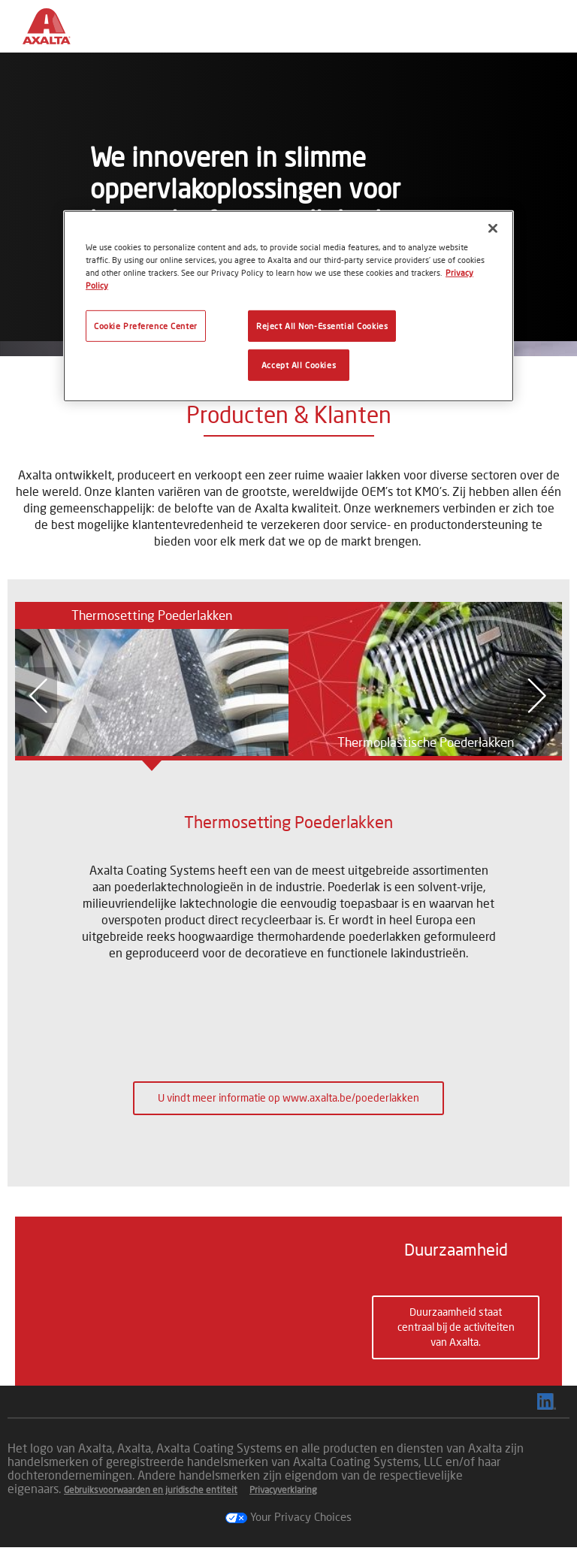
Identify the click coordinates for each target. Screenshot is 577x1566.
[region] (288, 305)
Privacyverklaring (283, 1508)
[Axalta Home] (54, 38)
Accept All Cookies (298, 365)
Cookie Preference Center (146, 326)
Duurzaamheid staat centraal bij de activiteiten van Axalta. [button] (456, 1336)
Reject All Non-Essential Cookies (322, 326)
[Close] (492, 227)
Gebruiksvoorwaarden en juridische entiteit (150, 1508)
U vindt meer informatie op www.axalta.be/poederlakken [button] (288, 1097)
